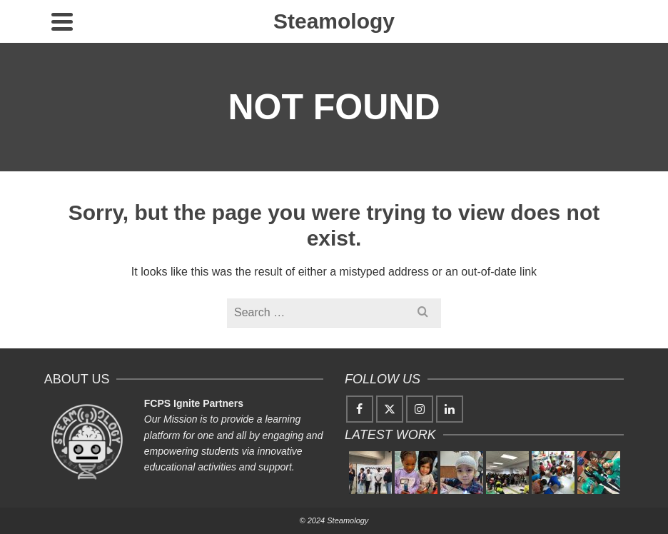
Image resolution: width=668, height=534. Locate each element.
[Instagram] (419, 409)
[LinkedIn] (449, 409)
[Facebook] (359, 409)
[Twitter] (389, 409)
